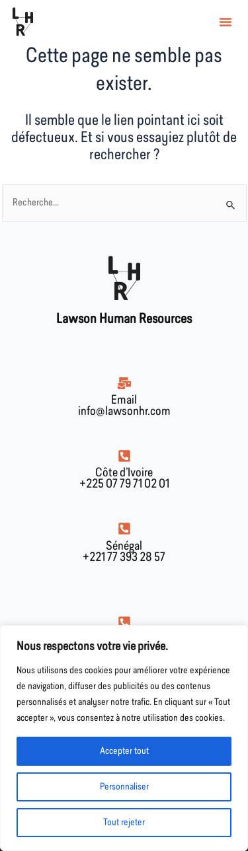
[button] (225, 22)
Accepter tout (124, 751)
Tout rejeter (124, 822)
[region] (124, 738)
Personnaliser (124, 787)
